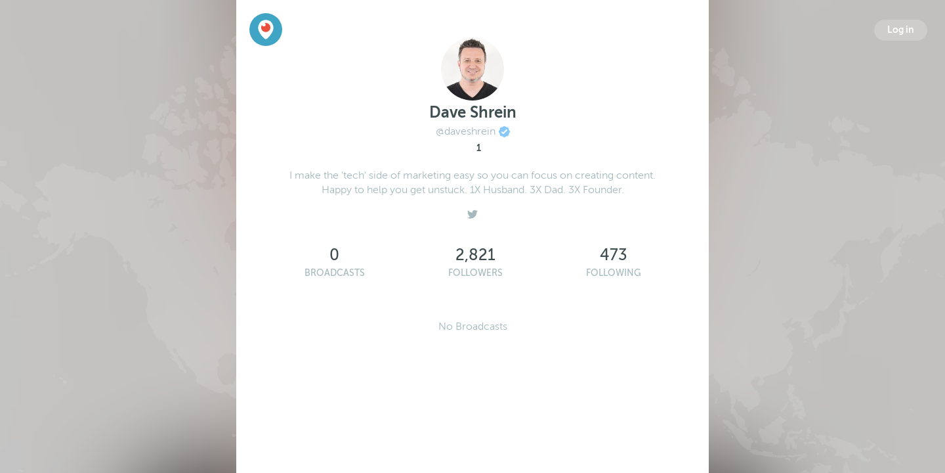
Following (613, 273)
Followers (475, 273)
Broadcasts (334, 273)
